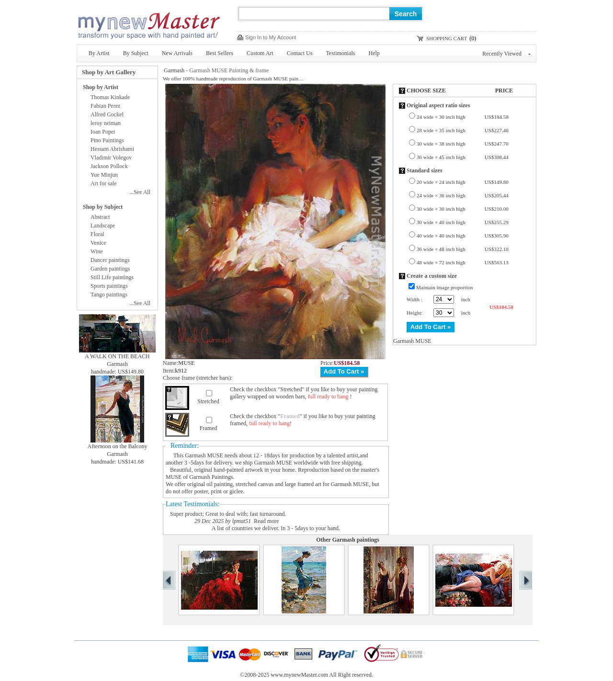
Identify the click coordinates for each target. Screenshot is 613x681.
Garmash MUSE (204, 455)
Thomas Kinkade (110, 97)
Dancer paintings (110, 260)
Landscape (103, 225)
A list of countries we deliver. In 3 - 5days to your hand (275, 528)
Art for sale (104, 183)
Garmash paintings (355, 539)
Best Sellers (219, 53)
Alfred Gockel (107, 114)
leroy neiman (106, 123)
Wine (97, 251)
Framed (208, 428)
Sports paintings (109, 286)
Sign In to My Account (270, 37)
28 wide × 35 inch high (463, 130)
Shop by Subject (103, 207)
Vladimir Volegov (111, 157)
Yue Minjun (104, 174)
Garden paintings (110, 268)
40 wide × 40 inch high (463, 235)
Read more (266, 521)
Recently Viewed (506, 53)
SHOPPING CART (446, 38)
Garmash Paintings (211, 477)
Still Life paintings (112, 277)
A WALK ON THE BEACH (117, 356)
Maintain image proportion (444, 287)
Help (374, 53)
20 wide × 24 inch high (463, 182)
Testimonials (340, 53)
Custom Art (260, 53)
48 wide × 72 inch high (463, 262)
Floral (97, 234)
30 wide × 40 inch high (463, 222)
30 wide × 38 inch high (463, 144)
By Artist (99, 53)
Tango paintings (109, 294)
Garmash (174, 70)
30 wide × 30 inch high (463, 209)
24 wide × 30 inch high (463, 117)
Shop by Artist (100, 87)
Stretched (208, 401)
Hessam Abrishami (112, 149)
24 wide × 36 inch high (463, 195)
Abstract (100, 217)
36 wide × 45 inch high (463, 157)
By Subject (135, 53)
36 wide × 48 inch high (463, 249)
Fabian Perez (105, 105)
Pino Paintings (107, 140)
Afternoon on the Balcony (118, 446)
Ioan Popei (103, 131)
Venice (98, 242)
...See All (139, 192)
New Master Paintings (148, 23)
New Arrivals (177, 53)
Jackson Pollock (109, 166)
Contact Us (300, 53)
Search (406, 14)
